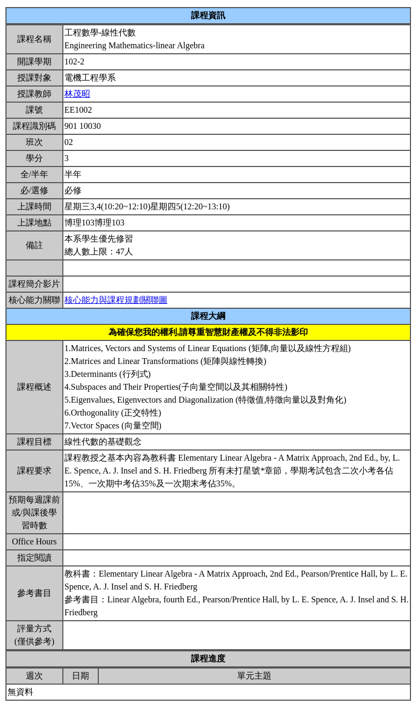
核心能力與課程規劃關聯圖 (115, 299)
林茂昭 (77, 93)
